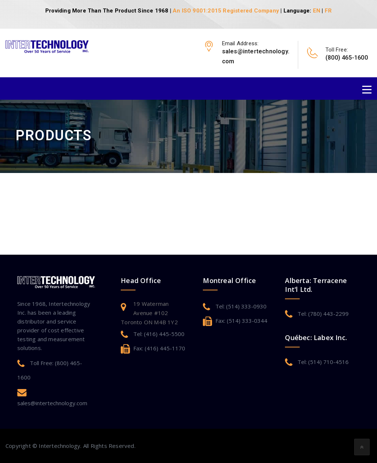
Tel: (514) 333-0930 (241, 306)
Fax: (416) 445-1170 (159, 348)
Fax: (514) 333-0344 (241, 320)
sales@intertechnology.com (52, 403)
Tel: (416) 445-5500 (158, 333)
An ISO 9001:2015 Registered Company (226, 10)
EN (316, 10)
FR (328, 10)
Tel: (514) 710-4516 (323, 361)
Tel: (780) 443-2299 (323, 313)
